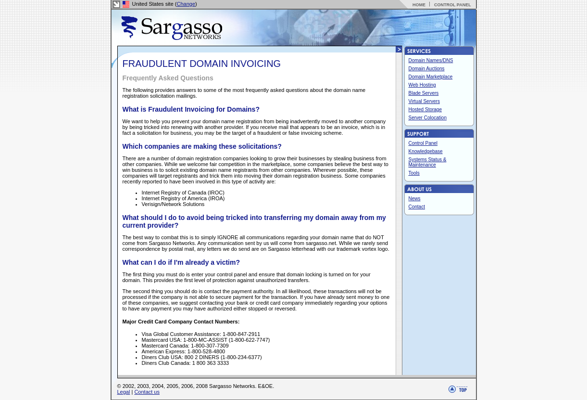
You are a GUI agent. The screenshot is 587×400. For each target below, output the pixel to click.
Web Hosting (422, 85)
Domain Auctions (427, 68)
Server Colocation (428, 117)
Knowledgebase (426, 151)
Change (186, 4)
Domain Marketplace (431, 76)
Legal (123, 392)
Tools (414, 173)
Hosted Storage (425, 109)
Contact (417, 206)
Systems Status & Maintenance (428, 162)
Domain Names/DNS (431, 60)
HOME (418, 4)
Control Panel (423, 143)
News (415, 198)
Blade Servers (424, 93)
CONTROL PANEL (452, 4)
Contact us (147, 392)
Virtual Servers (424, 101)
